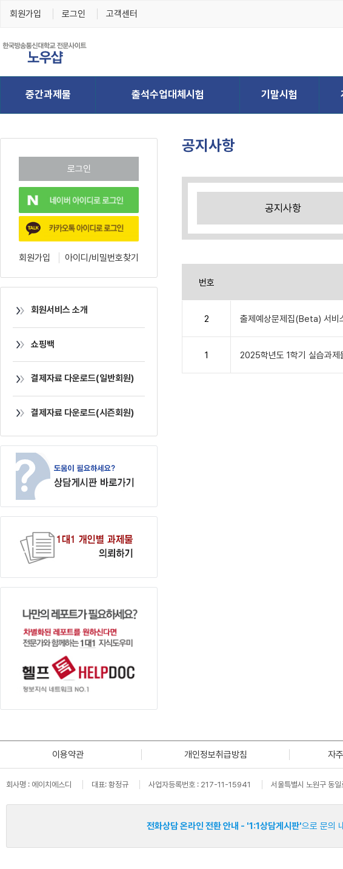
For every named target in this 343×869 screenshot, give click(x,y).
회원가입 (25, 13)
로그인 (73, 13)
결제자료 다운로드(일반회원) (73, 378)
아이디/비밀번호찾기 (102, 257)
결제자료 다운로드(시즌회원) (73, 412)
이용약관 (68, 754)
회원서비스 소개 (50, 309)
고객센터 (122, 13)
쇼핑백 (34, 344)
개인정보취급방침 (215, 754)
